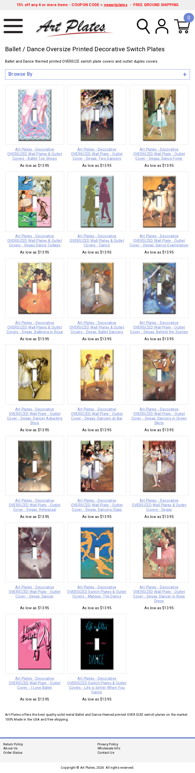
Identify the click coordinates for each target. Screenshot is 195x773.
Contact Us (106, 752)
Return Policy (13, 744)
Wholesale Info (109, 748)
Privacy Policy (108, 744)
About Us (10, 748)
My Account (161, 26)
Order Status (12, 752)
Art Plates (78, 26)
